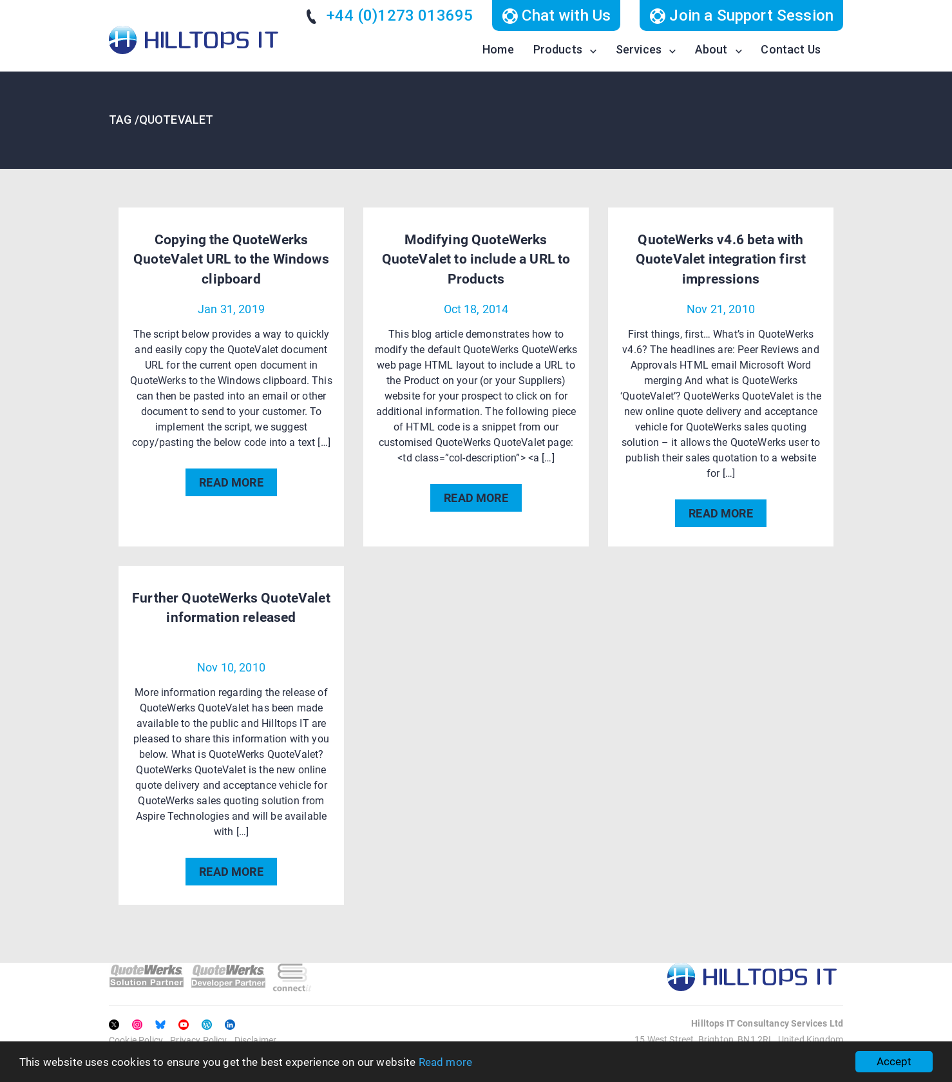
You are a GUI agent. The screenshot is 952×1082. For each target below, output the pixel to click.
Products (557, 49)
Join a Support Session (741, 15)
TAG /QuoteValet (161, 119)
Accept (894, 1061)
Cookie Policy (136, 1040)
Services (639, 49)
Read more (445, 1062)
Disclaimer (255, 1040)
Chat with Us (556, 15)
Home (498, 49)
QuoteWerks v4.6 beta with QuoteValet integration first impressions (721, 259)
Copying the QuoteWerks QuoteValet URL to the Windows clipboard (231, 259)
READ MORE (231, 482)
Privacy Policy (198, 1040)
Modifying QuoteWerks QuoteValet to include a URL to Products (476, 259)
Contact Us (791, 49)
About (711, 49)
